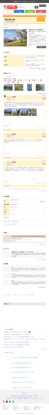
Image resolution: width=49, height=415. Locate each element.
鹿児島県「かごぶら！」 (17, 409)
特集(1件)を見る (42, 244)
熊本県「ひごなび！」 (16, 406)
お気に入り (41, 18)
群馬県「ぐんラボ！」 (6, 408)
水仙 (13, 280)
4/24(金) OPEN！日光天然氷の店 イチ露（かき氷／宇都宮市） (16, 332)
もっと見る (43, 349)
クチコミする (40, 20)
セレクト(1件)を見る (41, 259)
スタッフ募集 (40, 398)
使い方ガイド (13, 397)
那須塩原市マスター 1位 (10, 99)
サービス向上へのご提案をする (10, 224)
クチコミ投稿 (42, 5)
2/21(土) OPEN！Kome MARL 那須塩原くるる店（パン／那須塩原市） (17, 334)
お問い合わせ (29, 397)
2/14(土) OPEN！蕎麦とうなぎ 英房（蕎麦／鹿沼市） (14, 346)
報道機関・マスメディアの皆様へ (30, 398)
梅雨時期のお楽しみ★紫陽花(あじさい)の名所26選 (22, 251)
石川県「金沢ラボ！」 (6, 409)
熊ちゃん (8, 96)
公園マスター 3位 (9, 98)
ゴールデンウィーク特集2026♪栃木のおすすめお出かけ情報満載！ (16, 342)
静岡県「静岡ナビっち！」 (28, 406)
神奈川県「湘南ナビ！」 (27, 408)
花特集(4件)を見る (42, 287)
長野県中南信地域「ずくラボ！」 (39, 407)
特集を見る (41, 12)
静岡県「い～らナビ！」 (37, 408)
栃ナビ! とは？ (24, 393)
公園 (3, 27)
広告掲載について (9, 398)
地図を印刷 (42, 201)
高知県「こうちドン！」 (37, 409)
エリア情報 (30, 12)
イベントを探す (19, 12)
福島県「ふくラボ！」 (6, 407)
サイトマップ (35, 397)
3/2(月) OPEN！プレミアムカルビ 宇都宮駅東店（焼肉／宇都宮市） (17, 344)
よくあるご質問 (20, 397)
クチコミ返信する (7, 129)
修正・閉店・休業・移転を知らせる (11, 221)
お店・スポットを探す (8, 12)
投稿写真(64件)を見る (41, 93)
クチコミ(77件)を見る (41, 190)
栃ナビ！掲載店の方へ (18, 398)
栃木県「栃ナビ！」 (6, 406)
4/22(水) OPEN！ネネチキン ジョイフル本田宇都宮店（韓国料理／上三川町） (19, 336)
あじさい (13, 274)
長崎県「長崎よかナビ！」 (38, 406)
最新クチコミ (20, 4)
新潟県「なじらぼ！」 (16, 407)
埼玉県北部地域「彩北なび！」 (28, 409)
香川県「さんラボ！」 (16, 408)
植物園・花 (7, 27)
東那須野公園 (9, 20)
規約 (25, 397)
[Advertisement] (24, 318)
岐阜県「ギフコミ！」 (27, 407)
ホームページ (13, 214)
